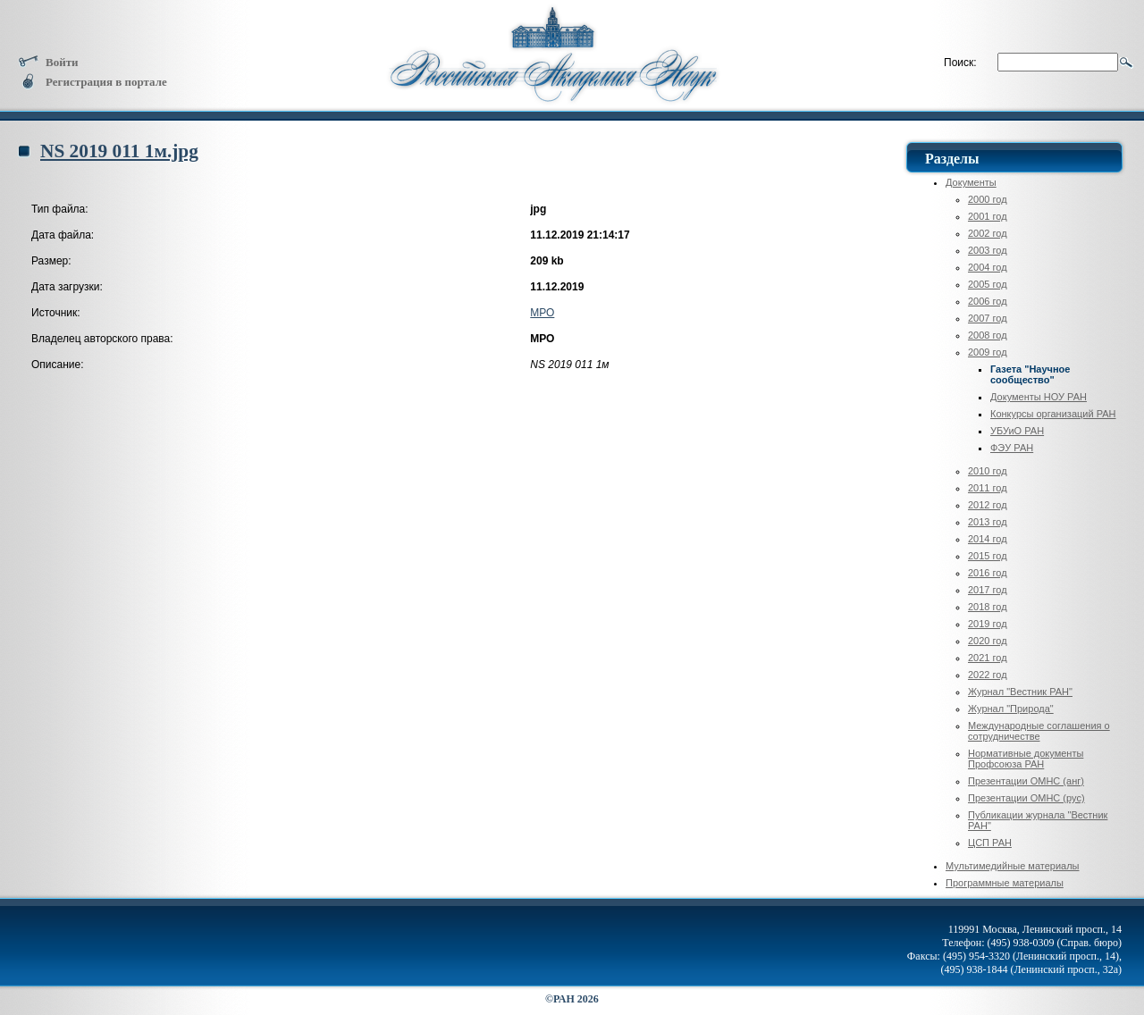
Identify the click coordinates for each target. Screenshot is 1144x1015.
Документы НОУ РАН (1038, 396)
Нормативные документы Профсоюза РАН (1025, 758)
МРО (542, 312)
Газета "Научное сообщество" (1030, 374)
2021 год (987, 657)
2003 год (987, 250)
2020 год (987, 640)
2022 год (987, 674)
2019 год (987, 623)
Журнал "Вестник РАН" (1020, 691)
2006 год (987, 301)
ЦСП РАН (990, 842)
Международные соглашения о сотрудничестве (1039, 731)
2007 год (987, 318)
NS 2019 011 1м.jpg (119, 151)
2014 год (987, 538)
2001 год (987, 216)
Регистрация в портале (92, 81)
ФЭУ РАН (1011, 447)
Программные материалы (1005, 882)
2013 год (987, 521)
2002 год (987, 233)
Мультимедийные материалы (1013, 865)
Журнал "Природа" (1011, 708)
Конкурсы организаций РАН (1053, 413)
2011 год (987, 487)
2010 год (987, 471)
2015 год (987, 555)
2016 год (987, 572)
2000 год (987, 199)
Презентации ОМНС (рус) (1026, 798)
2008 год (987, 335)
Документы (971, 182)
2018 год (987, 606)
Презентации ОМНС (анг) (1026, 781)
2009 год (987, 352)
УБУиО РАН (1017, 430)
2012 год (987, 504)
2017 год (987, 589)
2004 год (987, 267)
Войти (48, 62)
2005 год (987, 284)
